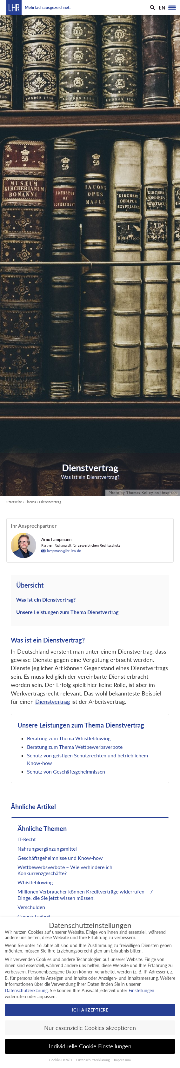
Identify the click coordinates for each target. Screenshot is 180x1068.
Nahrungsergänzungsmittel (47, 849)
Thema (30, 501)
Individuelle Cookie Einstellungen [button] (90, 1046)
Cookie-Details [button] (61, 1060)
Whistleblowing (35, 882)
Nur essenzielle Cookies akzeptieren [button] (90, 1028)
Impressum (122, 1060)
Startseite (14, 501)
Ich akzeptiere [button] (90, 1009)
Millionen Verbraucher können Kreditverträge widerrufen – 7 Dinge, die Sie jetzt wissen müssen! (85, 894)
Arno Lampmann (56, 539)
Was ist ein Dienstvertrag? (46, 600)
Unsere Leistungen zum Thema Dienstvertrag (67, 612)
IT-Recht (26, 839)
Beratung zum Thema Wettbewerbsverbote (75, 747)
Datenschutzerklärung (26, 990)
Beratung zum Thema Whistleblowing (69, 738)
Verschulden (31, 907)
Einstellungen (141, 990)
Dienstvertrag (52, 701)
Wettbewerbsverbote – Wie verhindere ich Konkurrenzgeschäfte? (64, 870)
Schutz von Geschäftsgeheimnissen (66, 771)
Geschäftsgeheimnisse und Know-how (60, 858)
